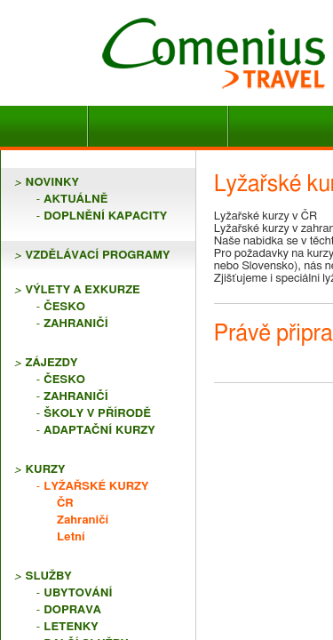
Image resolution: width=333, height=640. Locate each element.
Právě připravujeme (102, 501)
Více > (258, 537)
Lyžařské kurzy (80, 327)
